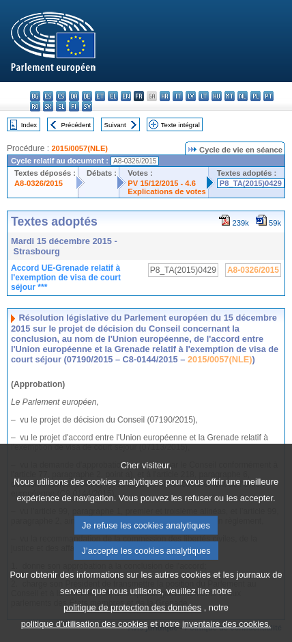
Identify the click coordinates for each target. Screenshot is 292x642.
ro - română (35, 106)
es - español (48, 96)
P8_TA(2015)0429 (251, 183)
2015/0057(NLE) (79, 148)
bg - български (35, 96)
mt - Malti (229, 96)
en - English (126, 96)
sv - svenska (87, 106)
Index (29, 125)
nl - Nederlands (242, 96)
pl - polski (255, 96)
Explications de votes (166, 191)
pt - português (268, 96)
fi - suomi (74, 106)
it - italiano (178, 96)
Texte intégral (180, 125)
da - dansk (74, 96)
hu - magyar (216, 96)
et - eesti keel (100, 96)
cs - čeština (61, 96)
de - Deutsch (87, 96)
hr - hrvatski (165, 96)
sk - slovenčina (48, 106)
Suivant (115, 125)
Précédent (76, 125)
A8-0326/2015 (38, 183)
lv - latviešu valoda (191, 96)
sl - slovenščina (61, 106)
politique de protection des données (132, 627)
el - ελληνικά (113, 96)
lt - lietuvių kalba (204, 96)
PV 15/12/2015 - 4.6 (162, 183)
